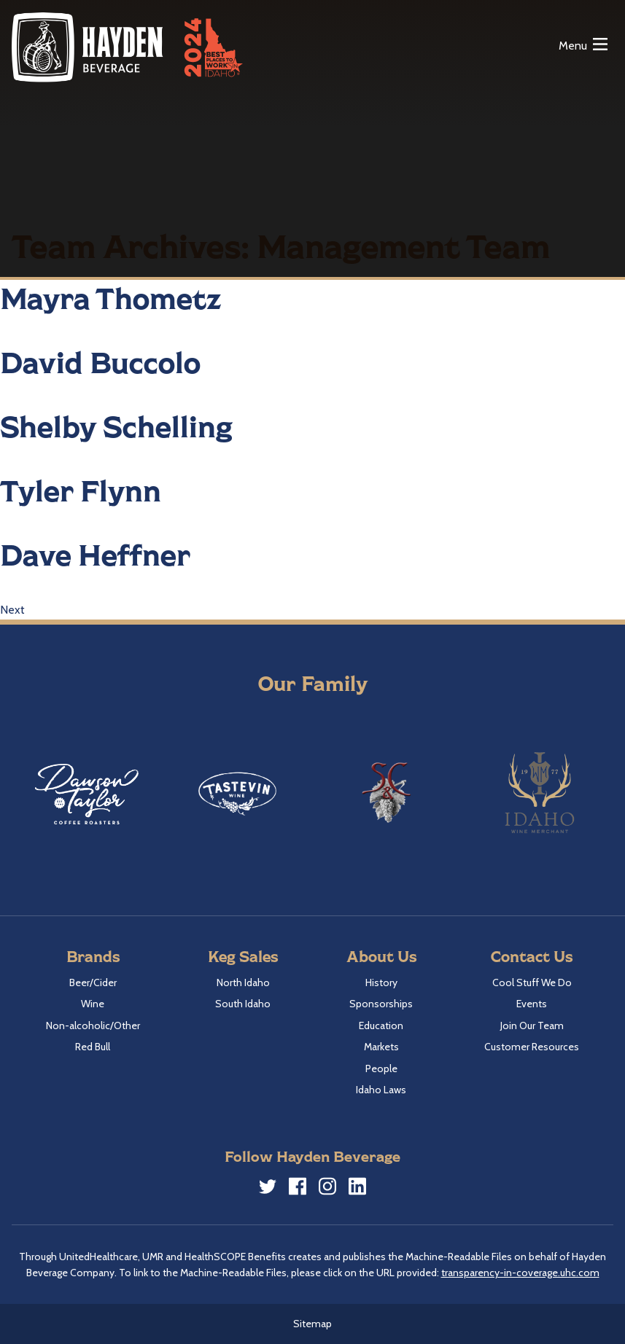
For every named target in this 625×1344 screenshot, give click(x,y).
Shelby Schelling (116, 425)
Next (12, 610)
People (381, 1068)
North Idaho (243, 982)
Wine (92, 1003)
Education (381, 1025)
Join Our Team (532, 1025)
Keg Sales (243, 956)
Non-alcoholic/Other (93, 1025)
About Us (381, 956)
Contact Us (531, 956)
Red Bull (92, 1046)
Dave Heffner (95, 553)
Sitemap (312, 1323)
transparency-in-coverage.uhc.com (520, 1272)
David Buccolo (100, 361)
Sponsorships (381, 1003)
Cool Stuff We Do (532, 982)
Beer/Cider (93, 982)
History (381, 982)
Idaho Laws (381, 1089)
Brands (93, 956)
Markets (381, 1046)
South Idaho (243, 1003)
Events (531, 1003)
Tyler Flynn (80, 489)
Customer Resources (531, 1046)
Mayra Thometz (111, 297)
